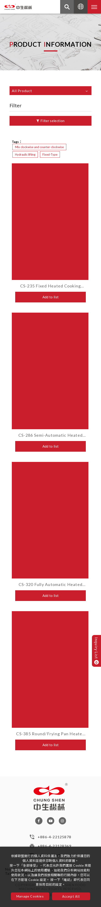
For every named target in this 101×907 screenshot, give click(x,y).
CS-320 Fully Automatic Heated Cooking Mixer (50, 584)
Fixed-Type (49, 154)
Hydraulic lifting (25, 154)
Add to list (50, 297)
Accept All (71, 896)
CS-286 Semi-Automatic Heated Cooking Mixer (50, 435)
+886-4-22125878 (54, 839)
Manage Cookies (30, 896)
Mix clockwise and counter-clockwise (39, 147)
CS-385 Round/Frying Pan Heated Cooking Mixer (50, 733)
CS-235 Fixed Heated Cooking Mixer (50, 285)
